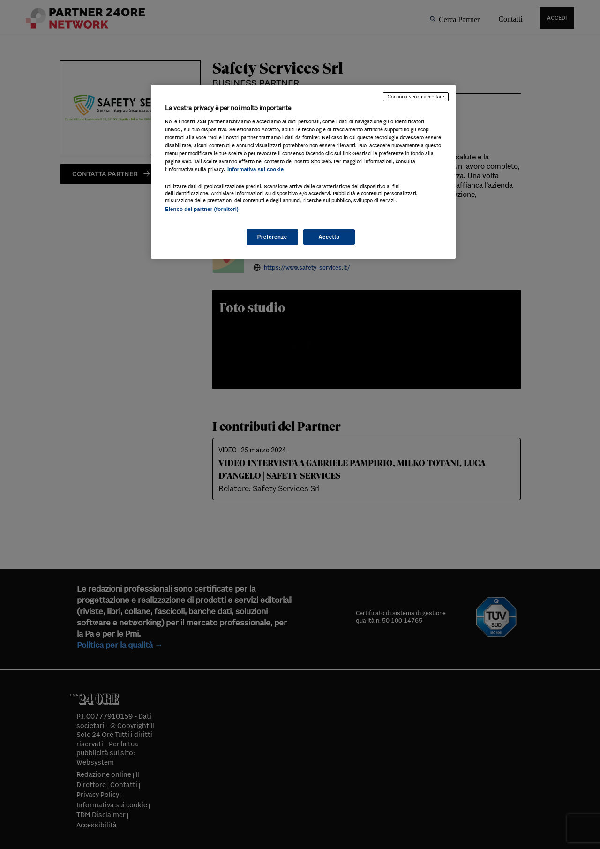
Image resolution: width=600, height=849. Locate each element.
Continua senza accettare (415, 96)
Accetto (329, 237)
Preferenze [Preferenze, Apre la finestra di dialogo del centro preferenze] (272, 237)
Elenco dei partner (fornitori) (202, 209)
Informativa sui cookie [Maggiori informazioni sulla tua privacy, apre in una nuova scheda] (255, 169)
